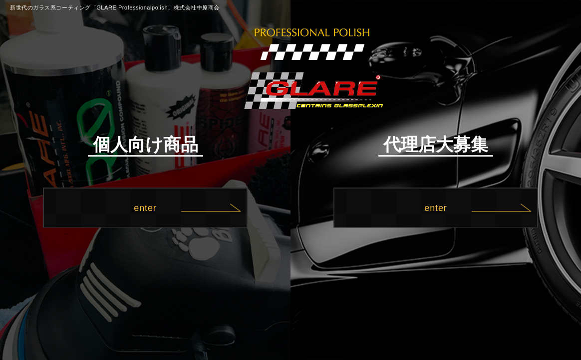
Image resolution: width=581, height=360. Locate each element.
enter (145, 208)
